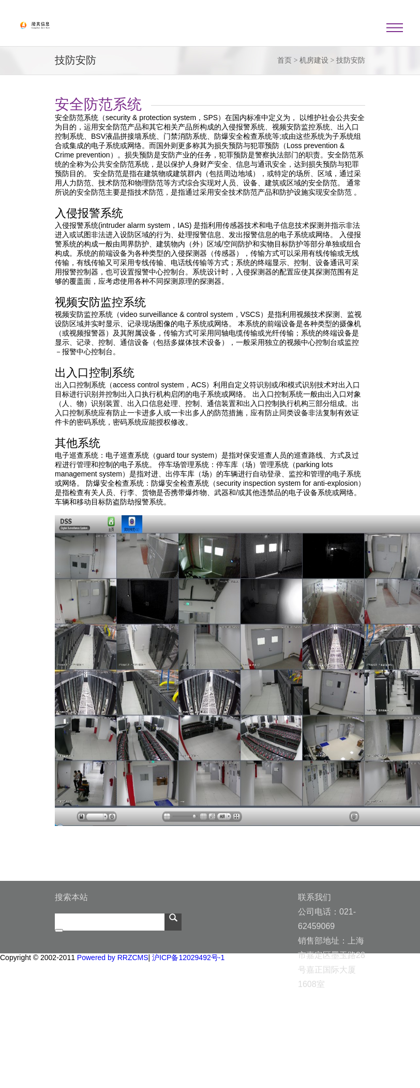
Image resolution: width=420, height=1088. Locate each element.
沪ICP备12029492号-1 (188, 957)
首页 (284, 60)
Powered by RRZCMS (111, 957)
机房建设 (313, 60)
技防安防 (350, 60)
